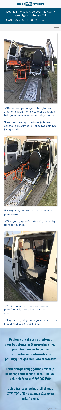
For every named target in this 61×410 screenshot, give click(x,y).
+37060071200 (41, 378)
